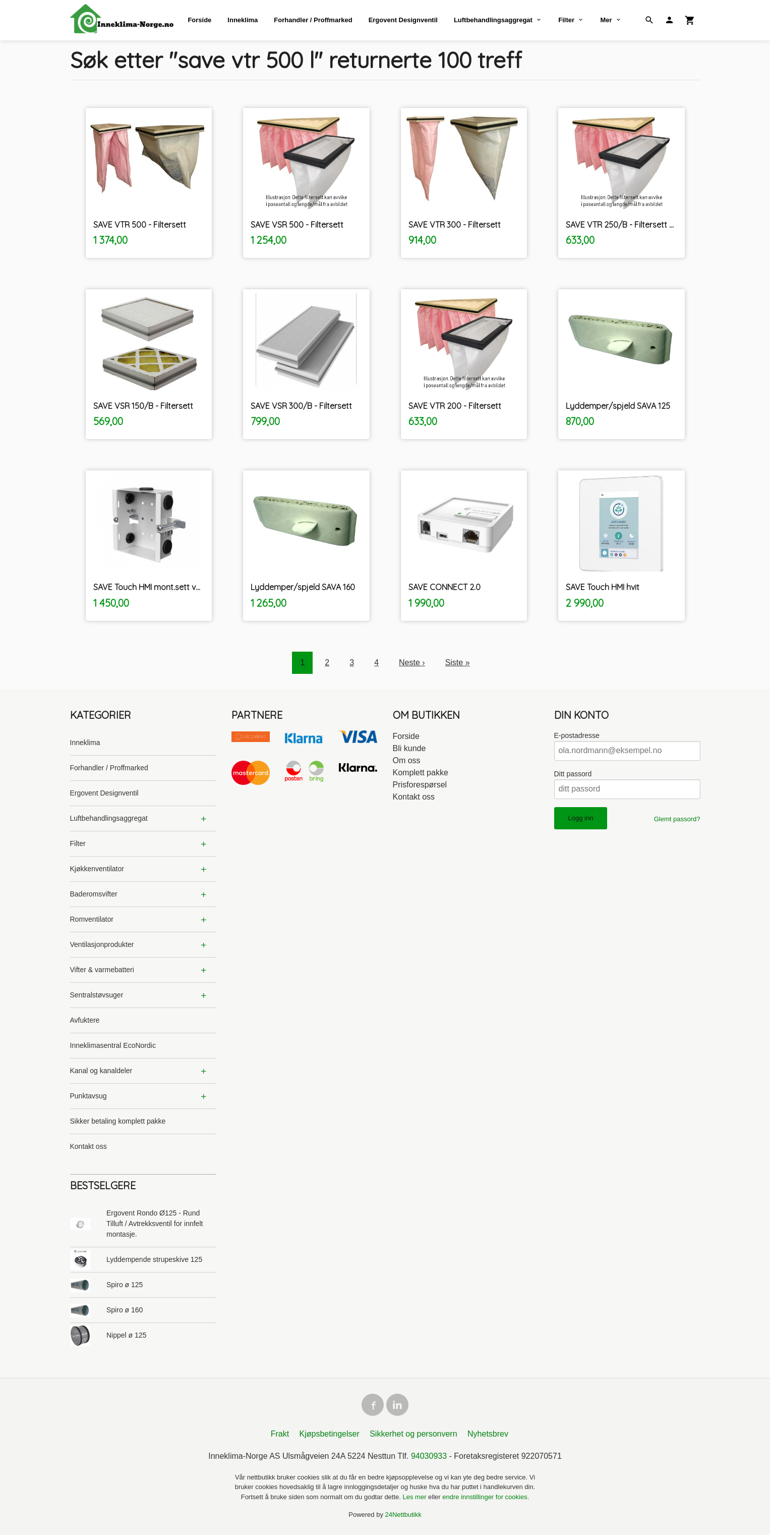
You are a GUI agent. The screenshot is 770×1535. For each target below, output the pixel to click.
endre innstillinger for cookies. (485, 1497)
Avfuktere (85, 1020)
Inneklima (242, 20)
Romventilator (91, 919)
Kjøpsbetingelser (330, 1434)
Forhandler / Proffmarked (313, 20)
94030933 (429, 1456)
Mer (606, 20)
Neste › (412, 662)
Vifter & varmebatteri (102, 970)
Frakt (280, 1434)
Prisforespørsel (420, 784)
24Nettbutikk (403, 1514)
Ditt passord (573, 774)
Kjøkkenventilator (97, 869)
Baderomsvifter (93, 894)
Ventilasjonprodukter (102, 944)
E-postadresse (577, 735)
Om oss (407, 760)
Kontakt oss (88, 1146)
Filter (566, 20)
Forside (199, 20)
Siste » (457, 662)
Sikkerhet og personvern (413, 1434)
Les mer (416, 1497)
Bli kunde (409, 748)
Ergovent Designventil (403, 20)
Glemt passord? (677, 819)
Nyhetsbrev (487, 1434)
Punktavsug (88, 1096)
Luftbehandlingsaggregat (493, 20)
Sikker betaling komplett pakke (118, 1121)
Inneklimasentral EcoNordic (113, 1045)
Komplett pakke (420, 772)
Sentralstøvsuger (97, 995)
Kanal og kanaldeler (101, 1071)
